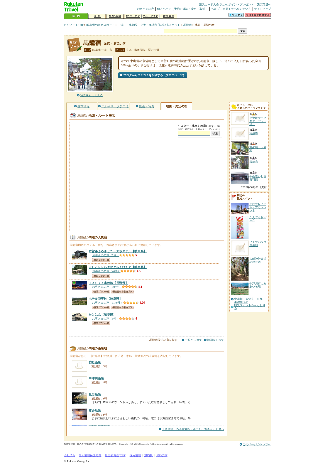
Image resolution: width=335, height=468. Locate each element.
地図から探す (215, 340)
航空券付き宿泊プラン (122, 291)
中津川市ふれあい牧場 (257, 285)
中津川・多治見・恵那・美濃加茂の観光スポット (149, 25)
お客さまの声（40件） (106, 271)
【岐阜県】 (118, 251)
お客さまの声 (145, 8)
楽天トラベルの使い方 (237, 8)
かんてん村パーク (257, 219)
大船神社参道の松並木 (257, 260)
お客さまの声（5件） (105, 318)
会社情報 (69, 455)
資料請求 (162, 455)
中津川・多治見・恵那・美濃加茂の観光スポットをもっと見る (249, 304)
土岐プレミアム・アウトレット (257, 207)
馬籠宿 (187, 25)
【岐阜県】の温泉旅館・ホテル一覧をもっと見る (193, 429)
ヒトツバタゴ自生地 (257, 243)
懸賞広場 (115, 16)
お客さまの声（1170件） (107, 302)
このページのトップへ (257, 444)
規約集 (148, 455)
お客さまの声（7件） (105, 255)
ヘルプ (215, 8)
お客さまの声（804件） (107, 286)
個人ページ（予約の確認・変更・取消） (182, 8)
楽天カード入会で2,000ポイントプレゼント (226, 4)
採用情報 (135, 455)
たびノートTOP (73, 25)
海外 (97, 16)
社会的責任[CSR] (115, 455)
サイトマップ (262, 8)
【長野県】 (108, 283)
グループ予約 (150, 16)
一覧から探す (193, 340)
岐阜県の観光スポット (100, 25)
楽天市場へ (264, 4)
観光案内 (168, 16)
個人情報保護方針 (90, 455)
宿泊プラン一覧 (101, 260)
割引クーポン (133, 16)
